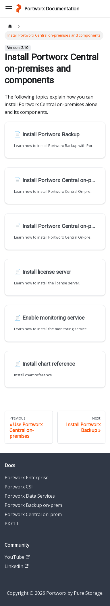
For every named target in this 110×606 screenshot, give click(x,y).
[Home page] (10, 26)
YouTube (17, 557)
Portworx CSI (19, 487)
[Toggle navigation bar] (9, 8)
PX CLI (11, 523)
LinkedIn (16, 566)
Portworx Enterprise (27, 477)
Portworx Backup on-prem (33, 505)
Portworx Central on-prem (33, 514)
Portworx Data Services (30, 496)
